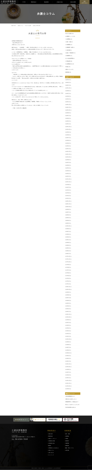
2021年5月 (67, 190)
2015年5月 (67, 325)
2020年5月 (67, 217)
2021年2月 (67, 195)
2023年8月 (67, 134)
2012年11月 (67, 383)
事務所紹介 (34, 2)
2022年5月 (67, 168)
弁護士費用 (73, 2)
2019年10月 (67, 225)
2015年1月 (67, 336)
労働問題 (67, 443)
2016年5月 (67, 303)
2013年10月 (67, 366)
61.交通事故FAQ (68, 63)
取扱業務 (46, 2)
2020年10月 (67, 206)
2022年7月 (67, 162)
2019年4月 (67, 236)
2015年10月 (67, 317)
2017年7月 (67, 270)
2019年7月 (67, 231)
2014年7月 (67, 347)
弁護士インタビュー (52, 438)
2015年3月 (67, 330)
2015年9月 (67, 319)
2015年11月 (67, 314)
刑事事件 (67, 440)
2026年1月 (67, 85)
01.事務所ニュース (69, 36)
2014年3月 (67, 355)
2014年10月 (67, 339)
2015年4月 (67, 328)
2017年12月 (67, 256)
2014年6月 (67, 350)
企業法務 (67, 450)
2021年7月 (67, 187)
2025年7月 (67, 93)
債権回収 (67, 445)
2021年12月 (67, 179)
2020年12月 (67, 201)
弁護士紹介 (50, 433)
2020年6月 (67, 214)
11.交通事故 (67, 39)
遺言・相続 (67, 433)
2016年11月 (67, 286)
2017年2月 (67, 281)
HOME (24, 2)
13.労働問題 (67, 44)
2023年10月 (67, 129)
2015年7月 (67, 322)
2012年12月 (67, 380)
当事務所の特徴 (51, 440)
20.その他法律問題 (69, 58)
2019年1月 (67, 239)
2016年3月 (67, 308)
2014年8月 (67, 344)
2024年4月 (67, 118)
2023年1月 (67, 148)
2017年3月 (67, 278)
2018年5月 (67, 248)
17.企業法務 (67, 50)
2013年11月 (67, 363)
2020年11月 (67, 203)
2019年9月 (67, 228)
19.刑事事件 (67, 55)
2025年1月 (67, 101)
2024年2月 (67, 121)
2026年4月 (67, 79)
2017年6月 (67, 272)
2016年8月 (67, 294)
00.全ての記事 (28, 25)
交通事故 (67, 436)
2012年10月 (67, 386)
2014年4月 (67, 352)
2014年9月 (67, 341)
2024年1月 (67, 123)
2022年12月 (67, 151)
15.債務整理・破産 (69, 47)
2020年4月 (67, 220)
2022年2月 (67, 173)
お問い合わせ (85, 2)
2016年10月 (67, 289)
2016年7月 (67, 297)
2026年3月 (67, 82)
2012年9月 (67, 388)
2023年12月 (67, 126)
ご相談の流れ (59, 2)
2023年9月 (67, 132)
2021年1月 (67, 198)
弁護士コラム (20, 25)
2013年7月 (67, 372)
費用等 (49, 445)
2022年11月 (67, 154)
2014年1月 (67, 361)
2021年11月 (67, 181)
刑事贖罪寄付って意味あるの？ (72, 401)
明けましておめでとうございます (72, 404)
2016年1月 (67, 311)
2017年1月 (67, 283)
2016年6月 (67, 300)
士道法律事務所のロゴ (70, 396)
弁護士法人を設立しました (71, 399)
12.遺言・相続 (68, 41)
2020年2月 (67, 223)
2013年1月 (67, 377)
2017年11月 (67, 259)
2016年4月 (67, 305)
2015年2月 (67, 333)
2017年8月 (67, 267)
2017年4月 (67, 275)
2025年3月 (67, 99)
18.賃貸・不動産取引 (69, 52)
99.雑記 (66, 66)
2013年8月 (67, 369)
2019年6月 (67, 234)
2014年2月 (67, 358)
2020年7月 (67, 212)
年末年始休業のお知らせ (70, 407)
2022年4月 (67, 170)
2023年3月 (67, 145)
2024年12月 (67, 104)
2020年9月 (67, 209)
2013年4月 (67, 374)
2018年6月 (67, 245)
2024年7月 (67, 115)
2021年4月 (67, 192)
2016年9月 (67, 292)
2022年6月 (67, 165)
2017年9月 (67, 264)
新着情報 (67, 72)
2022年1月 (67, 176)
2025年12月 (67, 87)
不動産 (66, 438)
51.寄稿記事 (67, 61)
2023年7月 (67, 137)
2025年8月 (67, 90)
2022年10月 (67, 156)
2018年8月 (67, 242)
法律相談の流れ (51, 443)
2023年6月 (67, 140)
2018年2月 (67, 250)
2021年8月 (67, 184)
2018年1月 (67, 253)
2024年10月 (67, 110)
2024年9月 (67, 112)
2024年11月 (67, 107)
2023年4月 (67, 143)
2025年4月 (67, 96)
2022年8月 (67, 159)
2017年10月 (67, 261)
